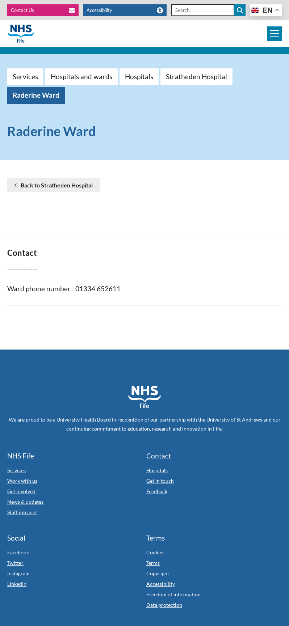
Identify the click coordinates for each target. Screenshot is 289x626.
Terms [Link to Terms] (153, 563)
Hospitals (139, 76)
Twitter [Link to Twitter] (15, 563)
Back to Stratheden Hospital (57, 185)
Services (25, 76)
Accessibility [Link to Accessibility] (160, 584)
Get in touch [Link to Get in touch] (160, 481)
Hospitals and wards (81, 76)
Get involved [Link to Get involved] (21, 491)
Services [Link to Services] (16, 470)
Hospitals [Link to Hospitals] (157, 470)
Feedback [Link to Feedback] (156, 491)
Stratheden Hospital (196, 76)
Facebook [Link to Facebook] (18, 552)
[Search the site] (240, 10)
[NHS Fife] (20, 34)
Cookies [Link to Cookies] (155, 552)
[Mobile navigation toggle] (274, 33)
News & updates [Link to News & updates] (25, 502)
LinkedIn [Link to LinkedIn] (16, 584)
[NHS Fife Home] (144, 397)
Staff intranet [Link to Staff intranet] (22, 512)
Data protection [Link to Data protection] (164, 605)
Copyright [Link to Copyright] (157, 573)
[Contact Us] (45, 10)
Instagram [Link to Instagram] (18, 573)
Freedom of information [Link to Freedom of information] (173, 594)
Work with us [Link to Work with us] (22, 481)
